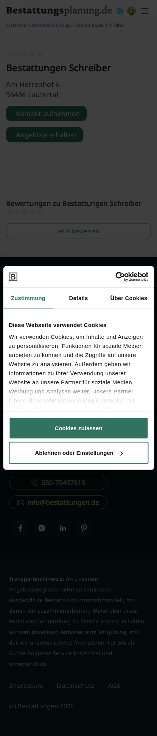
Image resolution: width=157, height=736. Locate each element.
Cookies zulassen (79, 428)
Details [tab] (78, 297)
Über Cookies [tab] (129, 297)
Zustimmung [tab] (28, 297)
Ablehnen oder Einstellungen (79, 453)
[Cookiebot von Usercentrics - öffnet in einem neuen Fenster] (115, 277)
